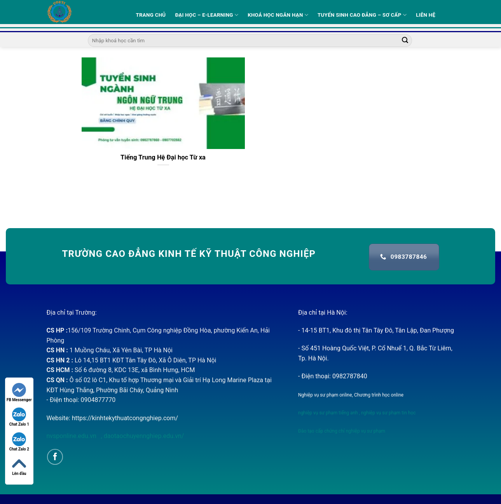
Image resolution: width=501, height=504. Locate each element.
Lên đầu (19, 466)
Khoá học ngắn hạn (278, 15)
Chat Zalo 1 (19, 416)
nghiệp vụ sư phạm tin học (388, 413)
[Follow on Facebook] (55, 457)
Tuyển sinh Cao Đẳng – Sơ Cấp (362, 15)
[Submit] (405, 40)
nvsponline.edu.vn (72, 436)
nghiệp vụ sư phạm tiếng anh (328, 413)
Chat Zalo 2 (19, 441)
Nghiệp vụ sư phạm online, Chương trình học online (350, 395)
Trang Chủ (151, 15)
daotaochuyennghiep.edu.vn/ (143, 436)
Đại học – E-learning (206, 15)
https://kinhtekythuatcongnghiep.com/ (125, 418)
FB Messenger (19, 392)
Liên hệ (425, 15)
